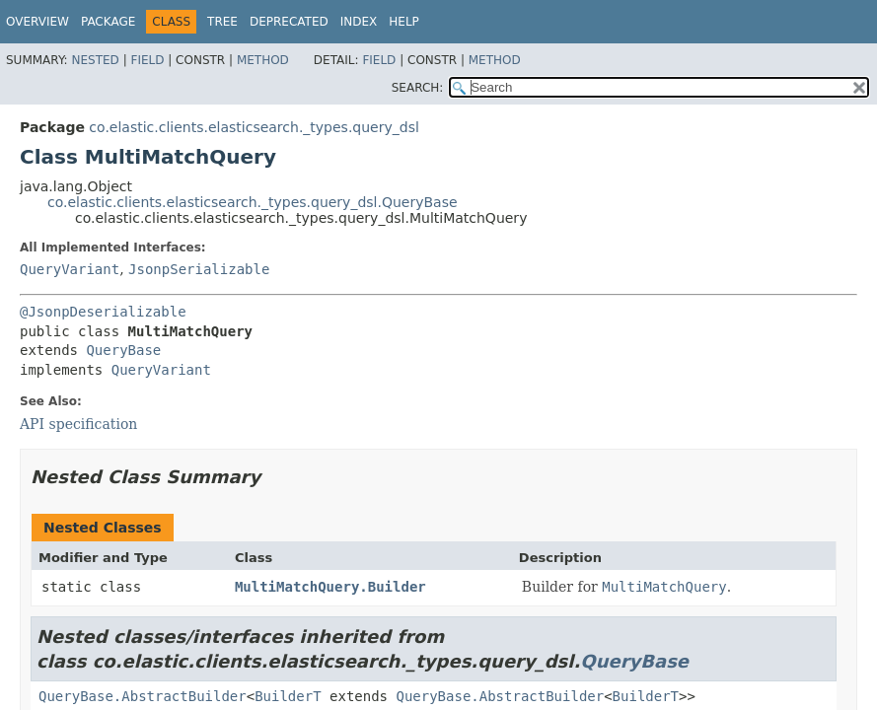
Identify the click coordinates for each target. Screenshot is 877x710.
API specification (78, 424)
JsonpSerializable (198, 269)
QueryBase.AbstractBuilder (142, 696)
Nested (94, 60)
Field (147, 60)
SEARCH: (418, 88)
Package (108, 22)
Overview (37, 22)
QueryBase (123, 350)
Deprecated (289, 22)
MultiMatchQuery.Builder (330, 587)
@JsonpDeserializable (103, 312)
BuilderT (288, 696)
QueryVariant (69, 269)
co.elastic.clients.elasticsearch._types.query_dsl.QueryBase (252, 202)
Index (359, 22)
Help (404, 22)
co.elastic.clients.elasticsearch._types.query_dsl (253, 127)
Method (263, 60)
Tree (222, 22)
